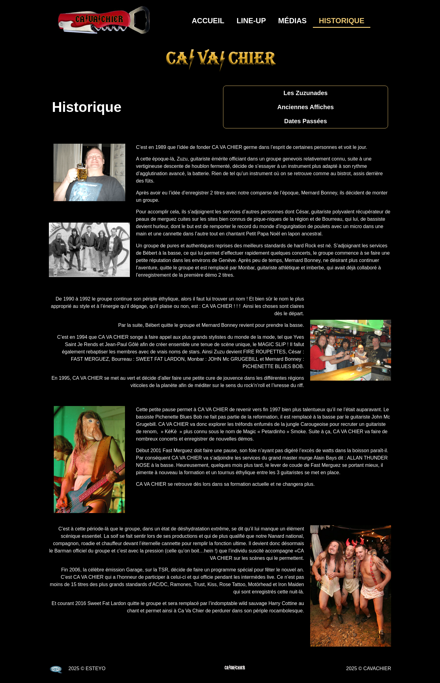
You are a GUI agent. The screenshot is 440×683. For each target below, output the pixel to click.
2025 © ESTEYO (86, 668)
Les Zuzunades (306, 93)
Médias (292, 21)
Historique (342, 21)
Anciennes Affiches (305, 107)
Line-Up (251, 21)
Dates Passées (305, 121)
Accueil (208, 21)
